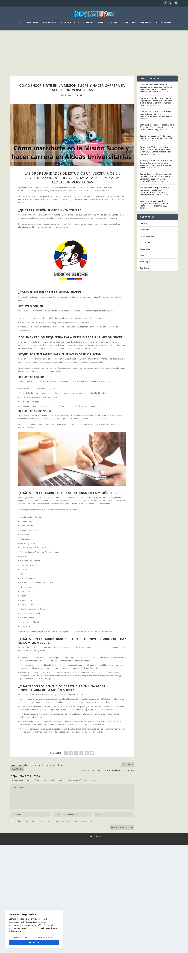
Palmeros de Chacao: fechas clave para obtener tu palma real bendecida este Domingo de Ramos (156, 114)
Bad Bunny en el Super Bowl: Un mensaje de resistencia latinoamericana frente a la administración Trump (154, 191)
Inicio (20, 24)
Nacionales (49, 24)
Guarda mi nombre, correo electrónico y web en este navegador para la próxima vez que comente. (55, 821)
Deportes (113, 24)
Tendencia (145, 24)
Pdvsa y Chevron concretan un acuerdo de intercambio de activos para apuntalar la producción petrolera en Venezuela (156, 88)
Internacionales (69, 24)
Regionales (33, 24)
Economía (88, 24)
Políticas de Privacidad (94, 837)
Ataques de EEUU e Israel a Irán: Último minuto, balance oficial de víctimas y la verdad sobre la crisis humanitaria (155, 151)
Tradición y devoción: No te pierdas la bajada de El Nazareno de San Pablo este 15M (157, 138)
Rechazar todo (45, 937)
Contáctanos (163, 24)
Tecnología (129, 24)
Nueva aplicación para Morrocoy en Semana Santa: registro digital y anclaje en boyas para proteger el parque (156, 165)
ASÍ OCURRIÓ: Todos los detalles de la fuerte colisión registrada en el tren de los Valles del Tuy (157, 127)
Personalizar (20, 937)
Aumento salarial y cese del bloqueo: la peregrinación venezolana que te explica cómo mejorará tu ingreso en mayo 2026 (157, 102)
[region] (34, 929)
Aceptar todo (34, 942)
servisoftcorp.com (101, 842)
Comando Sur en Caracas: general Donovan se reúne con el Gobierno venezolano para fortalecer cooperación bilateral (155, 178)
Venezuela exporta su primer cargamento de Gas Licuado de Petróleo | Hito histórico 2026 (154, 204)
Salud (101, 24)
